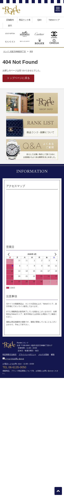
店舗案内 (10, 20)
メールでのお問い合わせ (13, 359)
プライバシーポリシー (27, 354)
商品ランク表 (24, 20)
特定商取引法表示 (9, 354)
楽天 (10, 25)
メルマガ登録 (43, 354)
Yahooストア (54, 20)
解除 (52, 354)
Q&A (39, 20)
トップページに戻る (18, 78)
